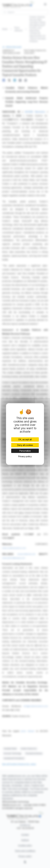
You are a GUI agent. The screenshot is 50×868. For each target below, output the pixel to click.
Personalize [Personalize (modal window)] (25, 450)
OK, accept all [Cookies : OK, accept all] (25, 439)
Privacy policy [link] (25, 456)
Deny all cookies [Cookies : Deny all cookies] (25, 445)
